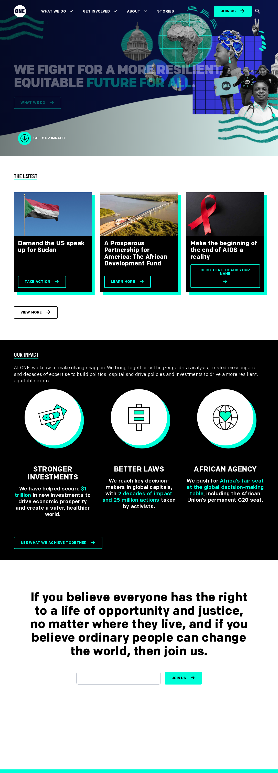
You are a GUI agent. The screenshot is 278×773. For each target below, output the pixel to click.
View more (31, 312)
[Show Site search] (258, 11)
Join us (228, 11)
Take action (37, 281)
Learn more (123, 281)
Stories (165, 11)
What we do (32, 105)
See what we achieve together (53, 543)
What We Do (53, 11)
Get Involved (96, 11)
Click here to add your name (225, 272)
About (134, 11)
